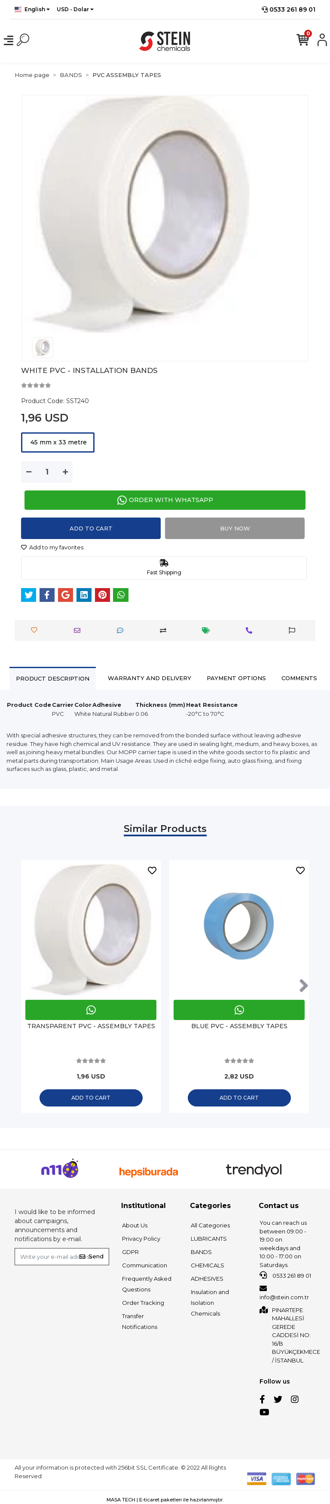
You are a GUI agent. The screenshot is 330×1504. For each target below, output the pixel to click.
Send (91, 1256)
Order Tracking (143, 1302)
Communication (144, 1265)
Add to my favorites (52, 547)
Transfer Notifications (139, 1321)
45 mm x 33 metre (58, 442)
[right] (304, 986)
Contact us (279, 1206)
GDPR (130, 1251)
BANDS (201, 1251)
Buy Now (235, 528)
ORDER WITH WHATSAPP (165, 500)
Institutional (143, 1206)
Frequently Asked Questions (146, 1284)
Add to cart (91, 528)
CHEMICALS (207, 1265)
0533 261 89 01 (288, 9)
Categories (210, 1206)
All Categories (210, 1225)
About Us (134, 1225)
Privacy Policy (141, 1238)
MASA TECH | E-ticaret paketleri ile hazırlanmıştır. (165, 1500)
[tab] (52, 678)
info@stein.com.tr (284, 1293)
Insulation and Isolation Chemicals (210, 1302)
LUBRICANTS (209, 1238)
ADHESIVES (207, 1278)
